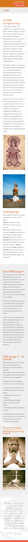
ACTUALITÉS (16, 3)
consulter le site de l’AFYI (12, 429)
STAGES (22, 3)
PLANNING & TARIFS (20, 5)
